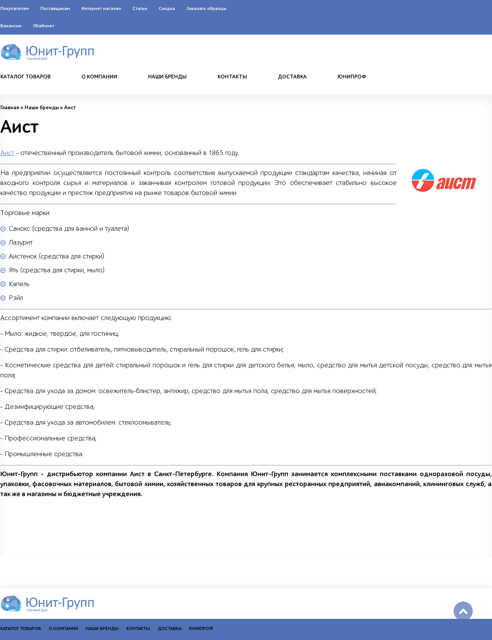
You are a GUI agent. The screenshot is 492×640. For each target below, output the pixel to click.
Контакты (232, 77)
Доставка (292, 77)
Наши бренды (167, 77)
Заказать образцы (206, 8)
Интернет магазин (101, 8)
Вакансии (11, 25)
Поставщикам (55, 8)
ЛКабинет (43, 25)
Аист (7, 153)
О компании (99, 77)
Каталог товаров (25, 77)
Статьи (140, 8)
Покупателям (14, 8)
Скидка (167, 8)
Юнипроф (351, 77)
